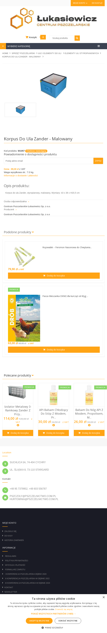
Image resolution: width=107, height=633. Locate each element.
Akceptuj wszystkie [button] (39, 620)
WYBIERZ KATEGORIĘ (18, 46)
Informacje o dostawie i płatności (21, 175)
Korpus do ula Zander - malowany (21, 57)
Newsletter (10, 592)
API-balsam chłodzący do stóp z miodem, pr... (53, 413)
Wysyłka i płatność (15, 565)
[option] (18, 411)
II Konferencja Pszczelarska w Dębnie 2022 (27, 578)
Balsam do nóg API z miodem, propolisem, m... (89, 413)
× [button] (103, 597)
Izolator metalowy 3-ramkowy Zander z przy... (17, 410)
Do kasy (97, 3)
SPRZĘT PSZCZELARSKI (23, 53)
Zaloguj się (10, 531)
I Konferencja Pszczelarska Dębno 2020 (25, 574)
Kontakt (8, 587)
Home (5, 53)
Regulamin (10, 556)
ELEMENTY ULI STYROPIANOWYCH (82, 53)
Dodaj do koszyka (55, 275)
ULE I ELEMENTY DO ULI (50, 53)
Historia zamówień (14, 540)
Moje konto (80, 3)
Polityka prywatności (16, 561)
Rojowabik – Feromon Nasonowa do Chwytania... (67, 247)
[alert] (53, 613)
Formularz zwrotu (15, 570)
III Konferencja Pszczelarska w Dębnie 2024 (27, 583)
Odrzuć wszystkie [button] (67, 620)
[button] (53, 613)
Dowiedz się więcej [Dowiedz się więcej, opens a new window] (63, 609)
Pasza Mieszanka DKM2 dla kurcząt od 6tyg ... (65, 296)
